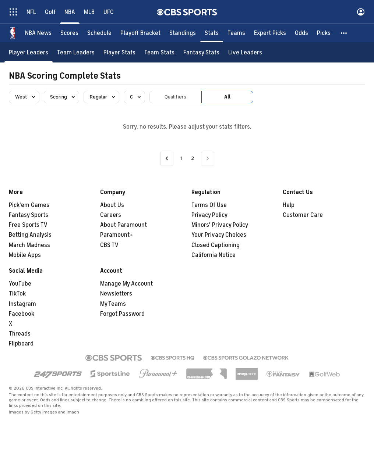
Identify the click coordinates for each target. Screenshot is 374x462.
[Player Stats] (119, 52)
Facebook (21, 314)
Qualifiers (175, 97)
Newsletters (116, 293)
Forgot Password (122, 314)
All (227, 97)
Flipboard (21, 343)
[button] (344, 33)
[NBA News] (38, 33)
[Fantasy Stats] (201, 52)
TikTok (17, 293)
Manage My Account (126, 283)
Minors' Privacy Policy (219, 225)
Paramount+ (116, 235)
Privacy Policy (209, 215)
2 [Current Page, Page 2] (192, 158)
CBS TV (109, 245)
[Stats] (211, 33)
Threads (20, 333)
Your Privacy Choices (218, 235)
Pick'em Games (29, 205)
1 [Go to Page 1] (181, 158)
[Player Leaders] (28, 52)
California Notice (213, 255)
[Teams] (236, 33)
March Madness (29, 245)
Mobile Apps (25, 255)
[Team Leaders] (76, 52)
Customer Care (303, 215)
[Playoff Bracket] (140, 33)
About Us (112, 205)
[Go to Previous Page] (166, 158)
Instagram (22, 304)
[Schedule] (99, 33)
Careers (110, 215)
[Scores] (69, 33)
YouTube (20, 283)
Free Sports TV (28, 225)
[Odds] (301, 33)
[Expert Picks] (270, 33)
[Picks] (324, 33)
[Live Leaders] (245, 52)
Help (288, 205)
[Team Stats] (159, 52)
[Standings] (182, 33)
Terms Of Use (209, 205)
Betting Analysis (30, 235)
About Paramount (123, 225)
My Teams (113, 304)
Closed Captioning (215, 245)
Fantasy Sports (28, 215)
